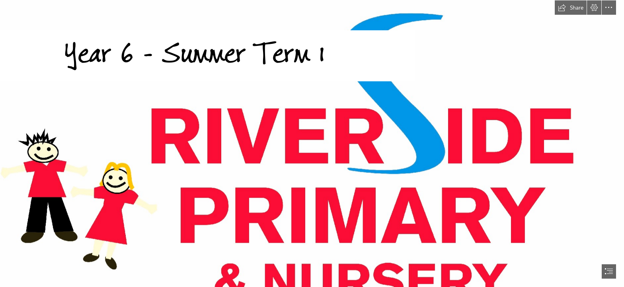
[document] (312, 143)
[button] (571, 7)
